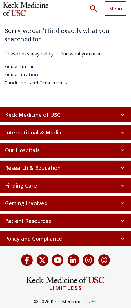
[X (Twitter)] (42, 260)
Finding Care (65, 185)
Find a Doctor (19, 66)
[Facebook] (27, 260)
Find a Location (21, 74)
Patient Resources (65, 221)
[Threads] (104, 260)
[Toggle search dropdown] (95, 9)
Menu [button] (115, 9)
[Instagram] (89, 260)
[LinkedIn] (73, 260)
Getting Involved (65, 203)
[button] (95, 9)
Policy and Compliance (65, 238)
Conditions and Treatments (35, 83)
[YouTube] (58, 260)
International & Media (65, 132)
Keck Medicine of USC (65, 114)
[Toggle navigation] (115, 8)
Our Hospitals (65, 150)
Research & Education (65, 167)
